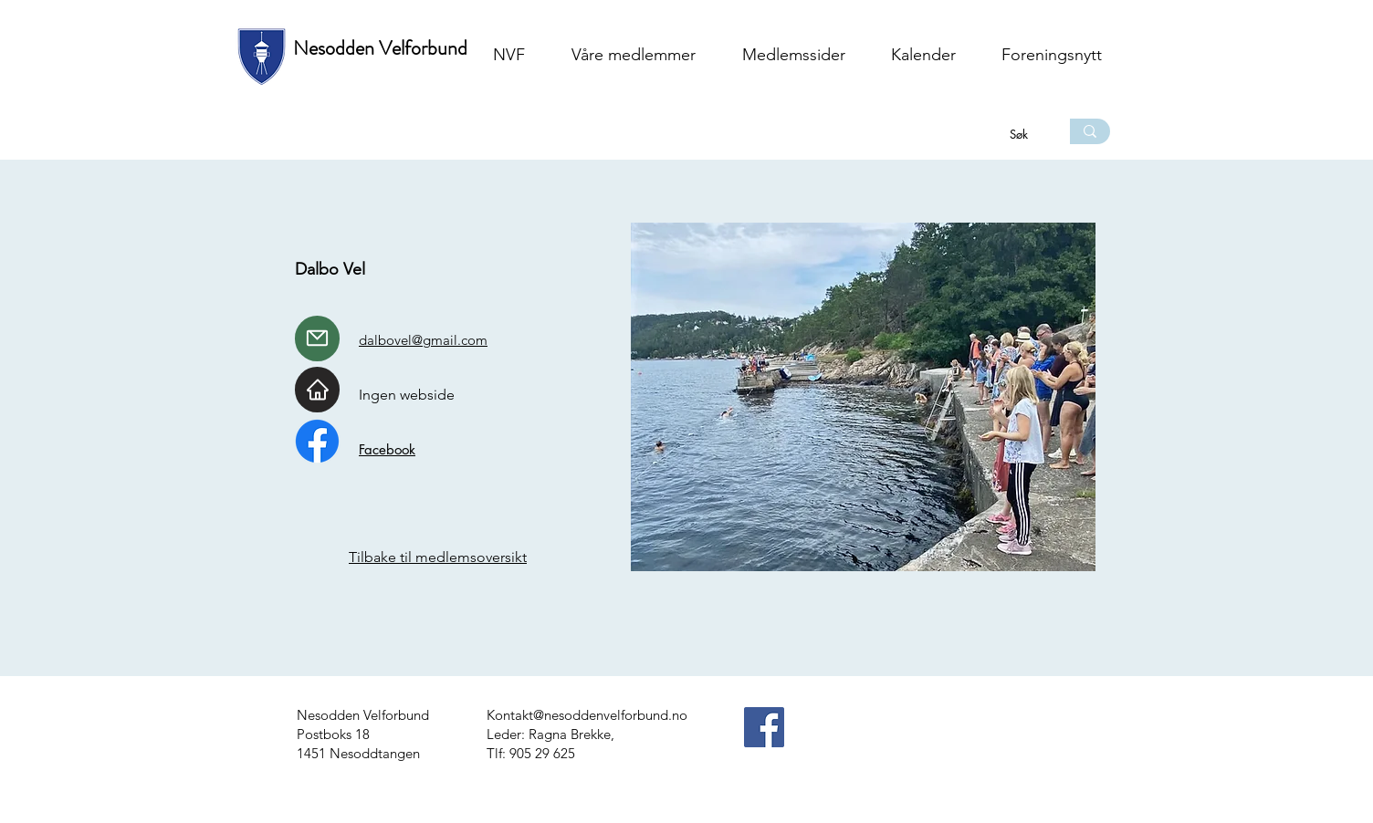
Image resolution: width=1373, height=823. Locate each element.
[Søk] (1021, 134)
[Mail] (317, 338)
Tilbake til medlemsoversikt (438, 557)
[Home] (317, 389)
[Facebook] (764, 727)
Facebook (387, 449)
